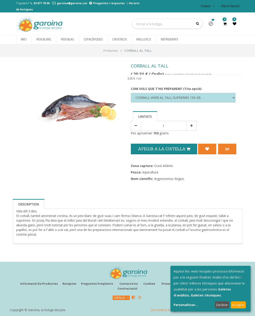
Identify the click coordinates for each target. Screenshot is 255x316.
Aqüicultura (150, 172)
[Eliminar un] (136, 126)
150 (156, 133)
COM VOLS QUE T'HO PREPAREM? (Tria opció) (166, 89)
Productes (110, 50)
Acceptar (238, 305)
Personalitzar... (186, 305)
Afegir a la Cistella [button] (164, 149)
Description (28, 204)
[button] (213, 25)
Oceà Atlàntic (163, 166)
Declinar (222, 305)
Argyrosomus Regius (169, 179)
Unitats (145, 116)
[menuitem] (23, 40)
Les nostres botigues (165, 310)
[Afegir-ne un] (191, 126)
